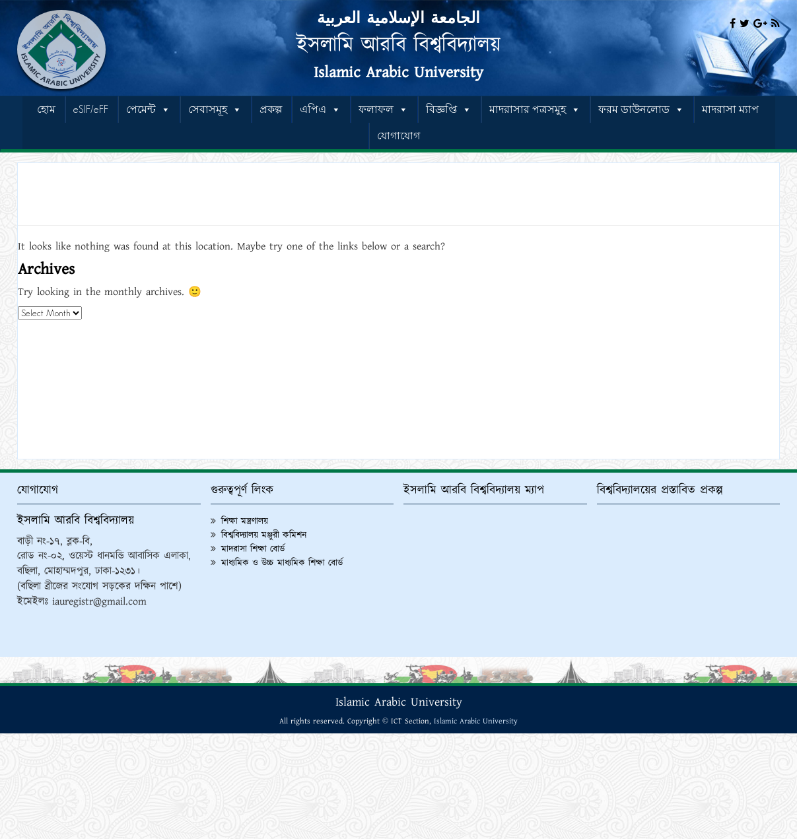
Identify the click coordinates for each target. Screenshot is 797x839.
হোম (46, 109)
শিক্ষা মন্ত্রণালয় (244, 521)
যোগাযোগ (398, 135)
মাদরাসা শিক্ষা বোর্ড (253, 549)
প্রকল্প (271, 109)
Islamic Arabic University (398, 72)
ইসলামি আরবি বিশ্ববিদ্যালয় (398, 45)
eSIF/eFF (90, 109)
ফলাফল (383, 109)
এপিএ (320, 109)
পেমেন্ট (148, 109)
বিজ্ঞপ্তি (448, 109)
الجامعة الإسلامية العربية (398, 18)
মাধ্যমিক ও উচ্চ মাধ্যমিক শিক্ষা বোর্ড (282, 563)
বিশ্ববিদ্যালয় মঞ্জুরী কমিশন (263, 535)
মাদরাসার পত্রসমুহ (534, 109)
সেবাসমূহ (215, 109)
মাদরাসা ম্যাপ (730, 109)
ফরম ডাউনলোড (641, 109)
